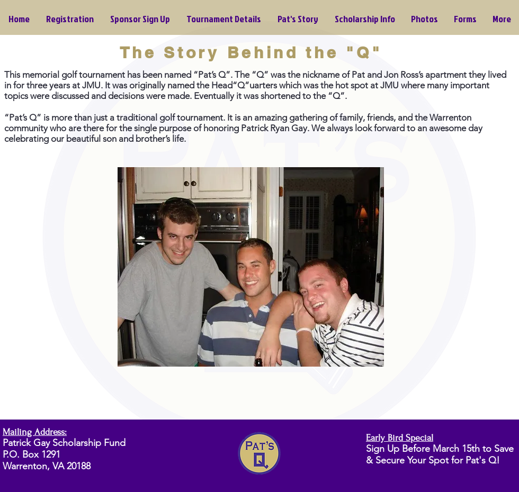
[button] (364, 19)
